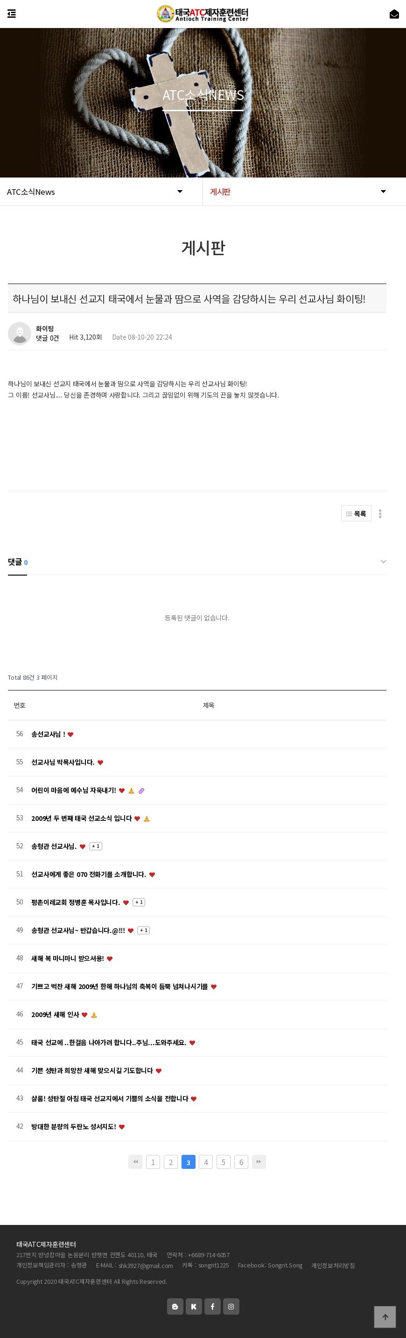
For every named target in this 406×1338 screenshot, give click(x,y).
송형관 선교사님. (54, 846)
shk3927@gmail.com (146, 1265)
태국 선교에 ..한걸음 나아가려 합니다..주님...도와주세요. (109, 1042)
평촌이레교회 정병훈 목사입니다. (76, 902)
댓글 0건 (47, 338)
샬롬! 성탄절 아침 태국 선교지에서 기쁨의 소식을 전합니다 (110, 1098)
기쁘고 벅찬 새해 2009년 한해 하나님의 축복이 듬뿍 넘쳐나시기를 (120, 986)
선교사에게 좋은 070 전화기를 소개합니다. (89, 874)
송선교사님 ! (49, 734)
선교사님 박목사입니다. (63, 762)
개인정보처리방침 (333, 1265)
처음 (135, 1162)
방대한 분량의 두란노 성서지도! (74, 1126)
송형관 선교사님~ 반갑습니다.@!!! (78, 930)
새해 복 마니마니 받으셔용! (68, 958)
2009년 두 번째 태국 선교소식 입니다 (82, 818)
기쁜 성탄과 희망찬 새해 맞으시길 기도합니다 (92, 1070)
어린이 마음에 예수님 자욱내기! (74, 790)
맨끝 (259, 1162)
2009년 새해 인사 (56, 1014)
